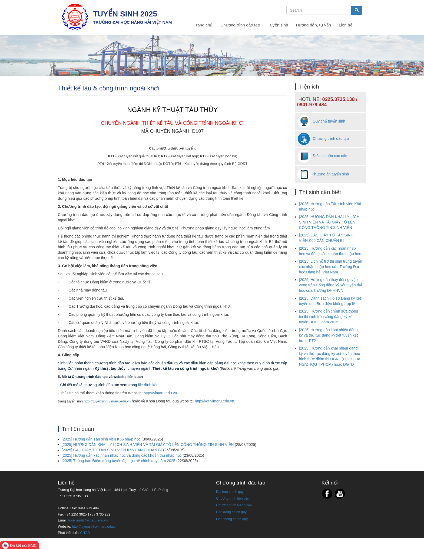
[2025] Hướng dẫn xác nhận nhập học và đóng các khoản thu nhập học (122, 455)
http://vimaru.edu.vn (160, 393)
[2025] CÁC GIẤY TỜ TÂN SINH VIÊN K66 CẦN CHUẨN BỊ (112, 450)
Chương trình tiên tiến (232, 498)
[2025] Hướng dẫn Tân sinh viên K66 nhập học (101, 439)
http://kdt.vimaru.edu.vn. (215, 401)
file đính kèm (148, 385)
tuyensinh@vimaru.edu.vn (88, 520)
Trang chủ (203, 25)
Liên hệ (346, 25)
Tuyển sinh (278, 25)
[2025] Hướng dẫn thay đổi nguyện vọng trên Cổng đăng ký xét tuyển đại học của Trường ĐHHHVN (330, 285)
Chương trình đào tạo (240, 25)
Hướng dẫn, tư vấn (313, 25)
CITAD (85, 533)
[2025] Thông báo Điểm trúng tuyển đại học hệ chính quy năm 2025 (118, 461)
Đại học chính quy (230, 492)
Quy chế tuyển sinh (321, 121)
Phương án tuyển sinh (330, 174)
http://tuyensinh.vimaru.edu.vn (107, 401)
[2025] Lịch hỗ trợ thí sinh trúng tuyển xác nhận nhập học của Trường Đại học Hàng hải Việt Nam (330, 266)
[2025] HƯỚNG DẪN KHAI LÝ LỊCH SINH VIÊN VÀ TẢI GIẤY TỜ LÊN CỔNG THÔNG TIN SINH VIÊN (148, 444)
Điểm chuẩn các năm (323, 156)
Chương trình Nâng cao (234, 505)
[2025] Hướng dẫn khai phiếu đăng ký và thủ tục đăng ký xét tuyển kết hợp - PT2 (328, 335)
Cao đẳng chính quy (231, 512)
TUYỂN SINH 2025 (125, 14)
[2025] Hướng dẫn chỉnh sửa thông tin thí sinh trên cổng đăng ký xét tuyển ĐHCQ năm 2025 (328, 316)
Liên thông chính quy (232, 519)
